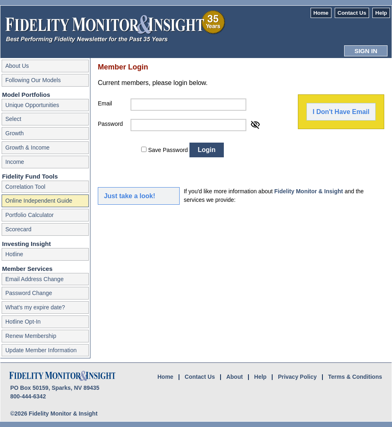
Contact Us (352, 13)
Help (381, 13)
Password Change (28, 293)
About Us (17, 66)
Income (14, 162)
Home (321, 13)
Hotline (14, 254)
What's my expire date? (35, 307)
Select (13, 119)
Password (110, 124)
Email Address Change (34, 279)
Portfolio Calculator (29, 215)
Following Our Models (33, 80)
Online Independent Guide (38, 200)
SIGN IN (365, 50)
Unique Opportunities (32, 105)
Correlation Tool (25, 186)
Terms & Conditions (355, 376)
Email (105, 103)
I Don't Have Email (341, 111)
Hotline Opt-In (23, 321)
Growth (14, 133)
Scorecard (18, 229)
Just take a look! (129, 195)
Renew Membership (30, 336)
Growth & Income (27, 147)
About (234, 376)
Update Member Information (41, 350)
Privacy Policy (297, 376)
